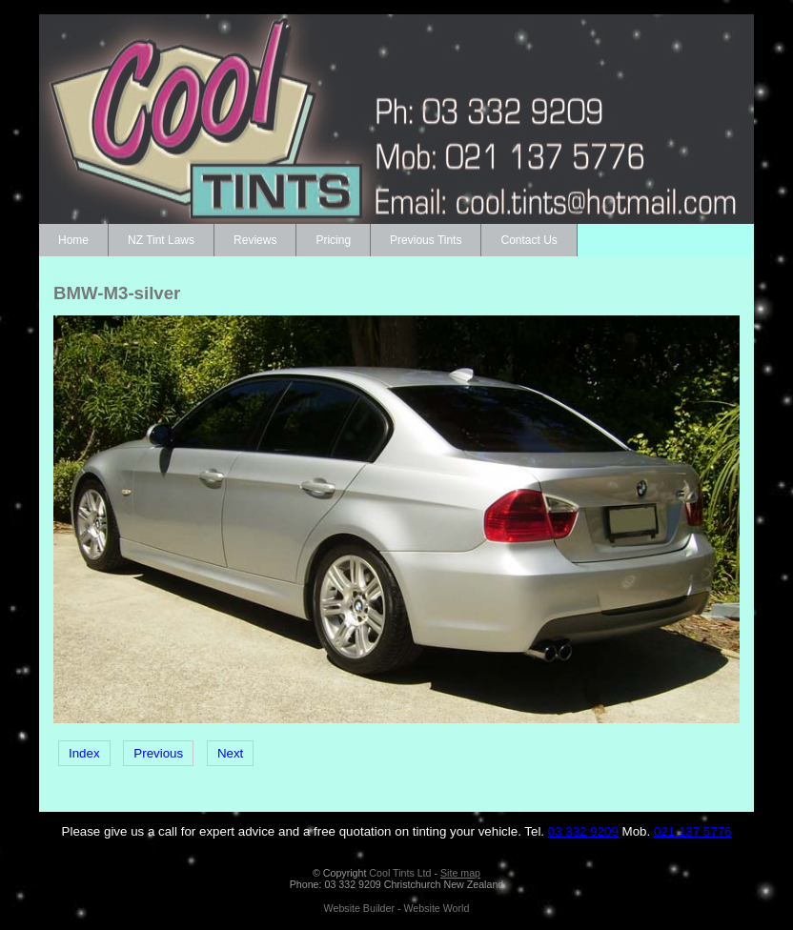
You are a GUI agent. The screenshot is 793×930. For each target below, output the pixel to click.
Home (73, 240)
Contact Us (528, 240)
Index (84, 753)
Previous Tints (425, 240)
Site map (460, 873)
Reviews (255, 240)
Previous (158, 753)
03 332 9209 (583, 831)
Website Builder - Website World (397, 908)
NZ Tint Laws (161, 240)
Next (230, 753)
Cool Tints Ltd (400, 873)
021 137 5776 (693, 831)
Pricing (333, 240)
